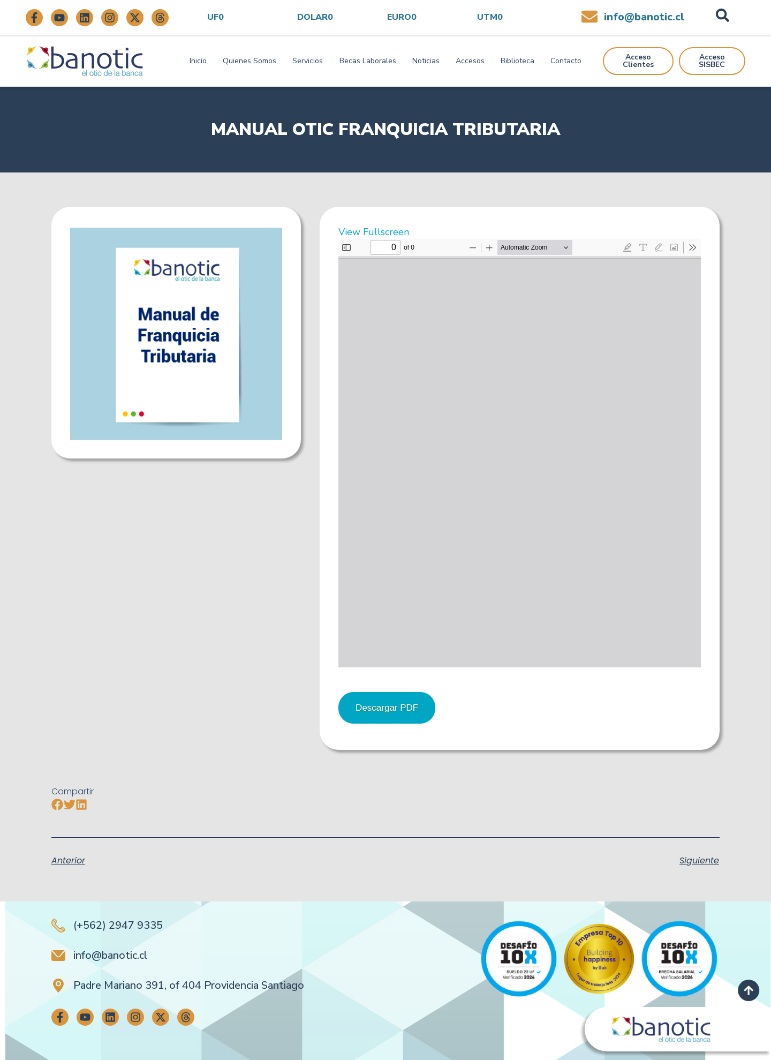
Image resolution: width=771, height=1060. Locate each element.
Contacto (565, 61)
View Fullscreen (373, 231)
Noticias (426, 61)
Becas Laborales (367, 61)
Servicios (307, 61)
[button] (57, 804)
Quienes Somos (249, 61)
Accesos (470, 61)
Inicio (198, 61)
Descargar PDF (387, 708)
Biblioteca (517, 61)
